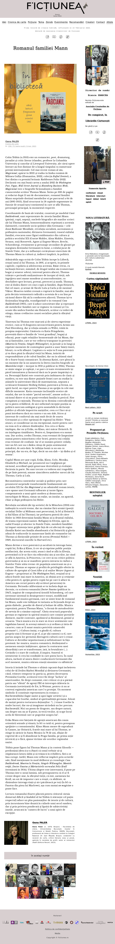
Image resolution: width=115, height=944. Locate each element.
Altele (110, 22)
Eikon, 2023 (90, 610)
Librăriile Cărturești (97, 121)
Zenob (49, 22)
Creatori (90, 22)
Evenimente (61, 22)
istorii (103, 199)
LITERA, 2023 (90, 323)
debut (96, 199)
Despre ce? (90, 424)
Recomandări (76, 22)
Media (57, 933)
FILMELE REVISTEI (97, 273)
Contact (100, 22)
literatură (90, 196)
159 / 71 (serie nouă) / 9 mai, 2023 (22, 146)
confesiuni (91, 193)
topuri (89, 199)
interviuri (100, 196)
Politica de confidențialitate (57, 929)
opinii (88, 202)
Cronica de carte (17, 22)
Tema (41, 22)
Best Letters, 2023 (93, 407)
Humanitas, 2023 (92, 654)
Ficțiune (32, 22)
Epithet (88, 269)
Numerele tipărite (97, 188)
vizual (100, 193)
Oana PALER (12, 141)
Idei (4, 22)
